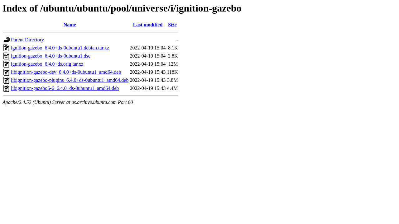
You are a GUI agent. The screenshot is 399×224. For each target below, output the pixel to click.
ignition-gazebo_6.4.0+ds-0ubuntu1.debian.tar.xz (60, 47)
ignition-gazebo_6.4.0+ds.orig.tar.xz (47, 64)
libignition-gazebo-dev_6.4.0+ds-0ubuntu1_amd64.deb (66, 72)
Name (70, 24)
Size (172, 24)
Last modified (148, 24)
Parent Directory (27, 39)
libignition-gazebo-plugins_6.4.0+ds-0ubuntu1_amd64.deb (69, 80)
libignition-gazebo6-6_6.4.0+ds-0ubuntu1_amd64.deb (65, 88)
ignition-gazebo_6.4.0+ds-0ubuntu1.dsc (50, 55)
